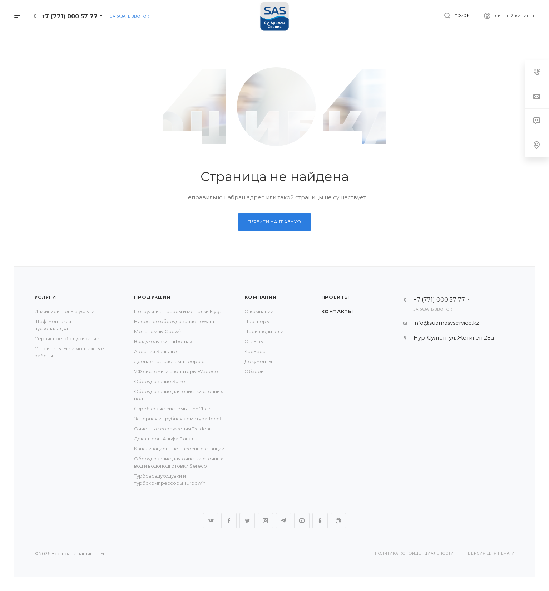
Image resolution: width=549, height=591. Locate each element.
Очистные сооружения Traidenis (173, 428)
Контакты (337, 311)
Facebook (229, 520)
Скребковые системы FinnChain (173, 408)
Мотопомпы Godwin (158, 331)
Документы (258, 361)
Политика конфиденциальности (414, 553)
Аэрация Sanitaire (155, 351)
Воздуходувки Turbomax (163, 341)
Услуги (45, 297)
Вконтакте (210, 520)
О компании (258, 311)
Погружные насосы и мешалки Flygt (177, 311)
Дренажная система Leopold (169, 361)
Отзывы (254, 341)
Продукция (152, 297)
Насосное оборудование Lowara (174, 321)
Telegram (283, 520)
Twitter (247, 520)
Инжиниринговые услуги (64, 311)
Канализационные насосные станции (179, 448)
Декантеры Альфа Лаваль (165, 438)
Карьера (255, 351)
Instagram (265, 520)
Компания (260, 297)
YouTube (302, 520)
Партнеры (257, 321)
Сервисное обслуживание (66, 338)
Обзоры (254, 371)
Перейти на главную (274, 221)
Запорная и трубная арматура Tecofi (178, 418)
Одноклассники (320, 520)
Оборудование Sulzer (160, 381)
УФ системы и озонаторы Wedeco (176, 371)
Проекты (335, 297)
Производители (263, 331)
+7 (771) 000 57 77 (69, 16)
